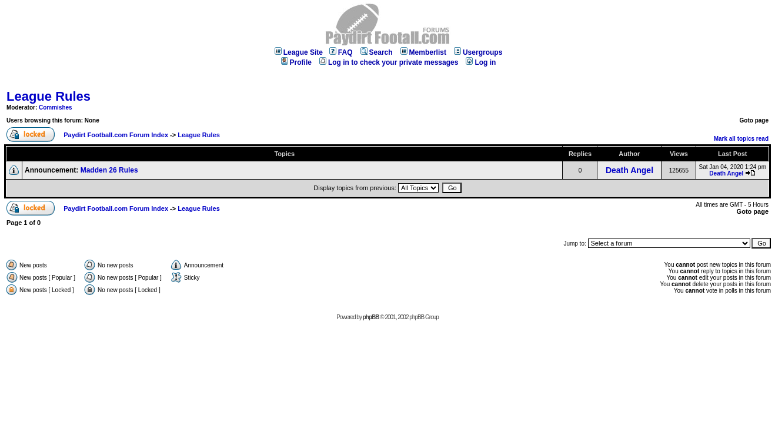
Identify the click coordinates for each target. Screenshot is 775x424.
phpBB (371, 317)
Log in (481, 62)
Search (376, 52)
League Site (299, 52)
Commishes (55, 107)
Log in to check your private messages (388, 62)
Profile (296, 62)
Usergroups (478, 52)
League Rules (48, 96)
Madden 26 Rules (109, 170)
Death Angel (629, 170)
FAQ (341, 52)
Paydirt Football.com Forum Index (116, 134)
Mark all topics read (741, 138)
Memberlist (423, 52)
